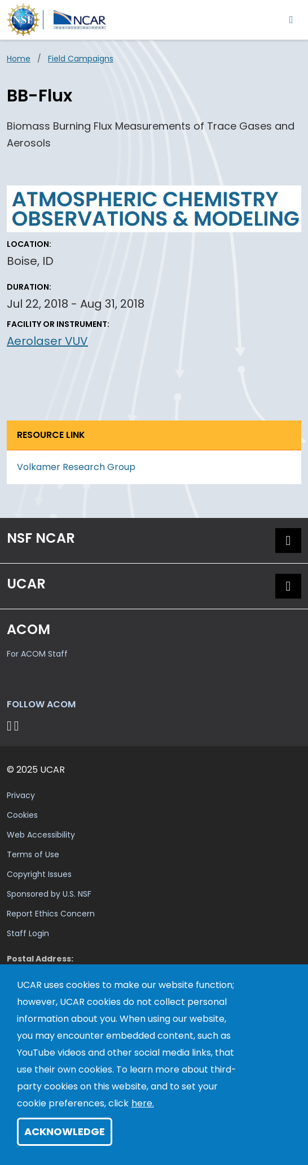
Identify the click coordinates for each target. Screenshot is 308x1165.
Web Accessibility (41, 834)
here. (142, 1103)
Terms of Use (33, 854)
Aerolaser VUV (47, 341)
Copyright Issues (39, 874)
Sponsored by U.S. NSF (49, 894)
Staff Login (28, 933)
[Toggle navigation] (291, 19)
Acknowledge (64, 1131)
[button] (288, 540)
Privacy (21, 795)
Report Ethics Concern (51, 913)
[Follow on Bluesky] (9, 725)
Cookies (22, 815)
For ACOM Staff (37, 653)
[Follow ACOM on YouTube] (18, 725)
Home (18, 58)
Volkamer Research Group (76, 466)
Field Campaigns (80, 58)
